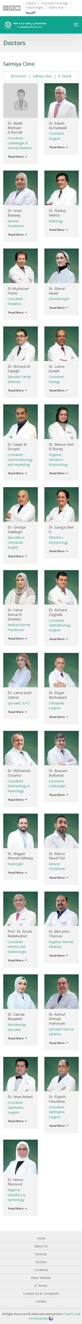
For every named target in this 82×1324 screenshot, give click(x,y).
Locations (41, 1270)
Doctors (41, 1262)
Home (41, 1238)
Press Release (41, 1278)
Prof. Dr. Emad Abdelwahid (20, 933)
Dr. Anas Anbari (20, 1096)
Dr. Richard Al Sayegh (19, 369)
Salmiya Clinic (42, 76)
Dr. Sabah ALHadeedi (58, 125)
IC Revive (41, 1285)
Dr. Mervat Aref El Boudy (61, 446)
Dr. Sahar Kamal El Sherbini (15, 615)
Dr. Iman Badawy (15, 213)
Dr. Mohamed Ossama (19, 773)
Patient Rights (35, 7)
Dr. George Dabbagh (17, 529)
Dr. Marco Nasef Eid (57, 856)
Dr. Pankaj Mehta (57, 213)
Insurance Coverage (54, 3)
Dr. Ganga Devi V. (61, 529)
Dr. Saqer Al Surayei (17, 446)
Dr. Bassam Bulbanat (58, 773)
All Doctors (19, 76)
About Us (41, 1246)
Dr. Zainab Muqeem (16, 1016)
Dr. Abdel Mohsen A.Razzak (15, 128)
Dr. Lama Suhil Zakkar (19, 695)
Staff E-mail (56, 7)
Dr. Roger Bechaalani (58, 695)
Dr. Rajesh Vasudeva (57, 1099)
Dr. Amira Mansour (15, 1182)
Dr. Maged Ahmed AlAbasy (20, 856)
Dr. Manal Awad (57, 291)
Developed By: (41, 1318)
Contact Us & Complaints (41, 1293)
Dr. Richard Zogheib (58, 612)
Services (41, 1254)
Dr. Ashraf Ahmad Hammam (57, 1019)
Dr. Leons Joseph (57, 369)
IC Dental (64, 76)
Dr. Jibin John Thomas (59, 933)
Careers (31, 3)
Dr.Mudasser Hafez (18, 291)
